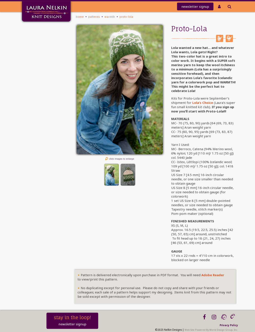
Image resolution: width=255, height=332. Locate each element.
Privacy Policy (229, 325)
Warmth (109, 16)
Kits (39, 62)
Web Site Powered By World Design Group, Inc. (211, 329)
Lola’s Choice (202, 102)
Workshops (33, 79)
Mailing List (33, 34)
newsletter (195, 6)
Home (37, 29)
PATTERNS (35, 57)
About (37, 73)
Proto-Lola (126, 16)
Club (38, 51)
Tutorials (35, 68)
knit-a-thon (32, 40)
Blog (38, 85)
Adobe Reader (212, 275)
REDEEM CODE (31, 45)
